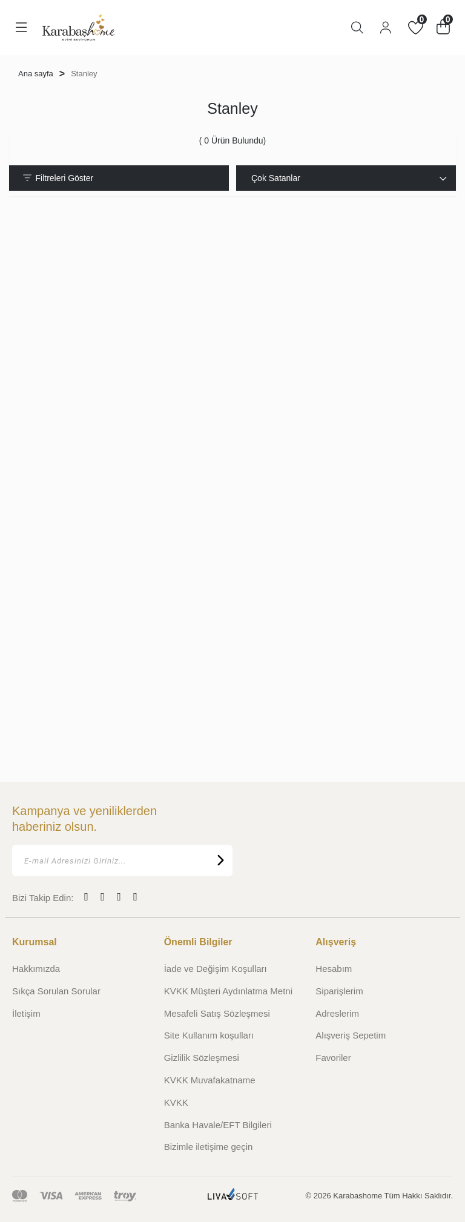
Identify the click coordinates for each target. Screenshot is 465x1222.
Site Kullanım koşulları (209, 1035)
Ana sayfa (35, 73)
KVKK (176, 1102)
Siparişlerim (339, 991)
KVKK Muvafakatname (210, 1080)
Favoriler (333, 1057)
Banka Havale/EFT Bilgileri (218, 1125)
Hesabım (333, 968)
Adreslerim (337, 1013)
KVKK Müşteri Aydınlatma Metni (228, 991)
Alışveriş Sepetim (350, 1035)
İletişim (26, 1013)
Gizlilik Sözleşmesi (201, 1057)
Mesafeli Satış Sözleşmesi (217, 1013)
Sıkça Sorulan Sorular (56, 991)
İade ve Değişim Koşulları (215, 968)
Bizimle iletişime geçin (208, 1146)
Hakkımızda (36, 968)
